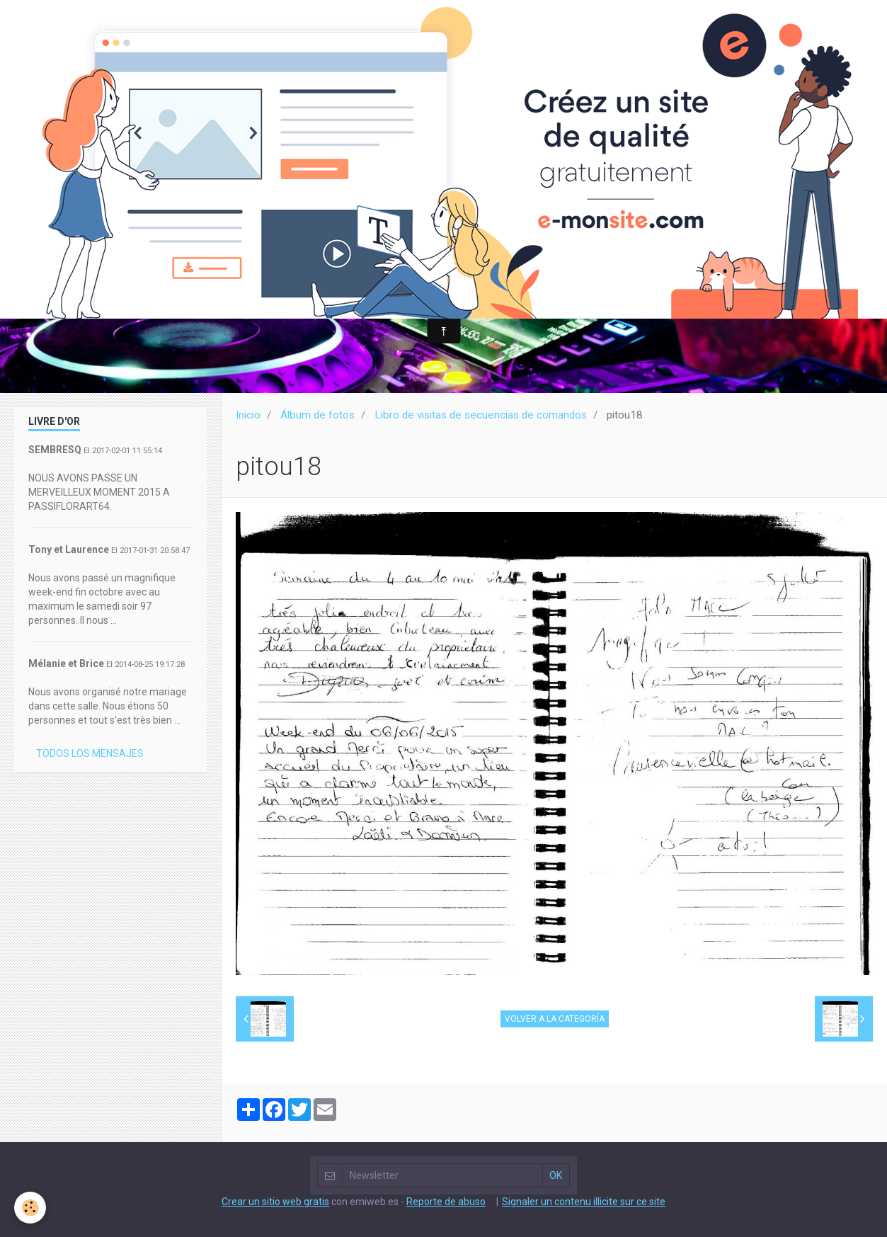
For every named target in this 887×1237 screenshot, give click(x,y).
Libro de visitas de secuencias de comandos (480, 415)
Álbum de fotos (317, 415)
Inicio (248, 415)
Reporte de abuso (446, 1201)
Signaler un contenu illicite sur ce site (583, 1201)
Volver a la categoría (555, 1019)
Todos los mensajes (90, 753)
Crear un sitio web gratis (275, 1201)
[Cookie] (30, 1208)
